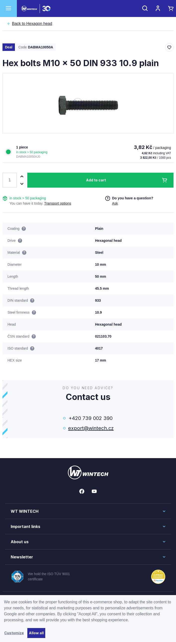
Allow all (36, 633)
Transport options (57, 203)
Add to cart (96, 180)
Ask (115, 203)
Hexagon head (32, 24)
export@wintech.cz (90, 428)
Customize (14, 633)
